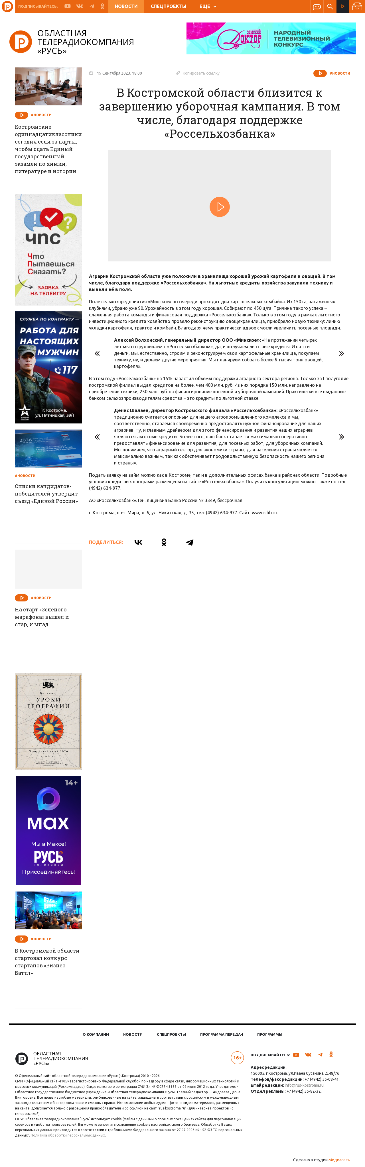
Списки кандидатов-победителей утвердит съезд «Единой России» (46, 493)
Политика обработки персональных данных (68, 1135)
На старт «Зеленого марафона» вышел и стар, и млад (42, 617)
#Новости (340, 73)
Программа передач (221, 1034)
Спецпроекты (168, 6)
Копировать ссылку (198, 73)
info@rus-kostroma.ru (304, 1085)
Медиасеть (339, 1160)
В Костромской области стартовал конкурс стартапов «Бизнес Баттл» (47, 961)
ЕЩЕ (208, 6)
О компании (96, 1034)
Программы (269, 1034)
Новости (126, 6)
